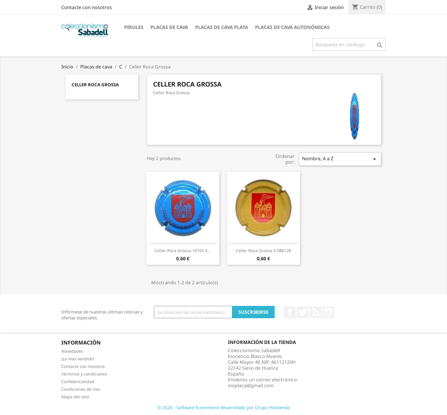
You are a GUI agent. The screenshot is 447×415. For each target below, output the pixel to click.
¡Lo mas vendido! (77, 358)
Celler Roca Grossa (95, 84)
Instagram (328, 312)
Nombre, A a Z (340, 159)
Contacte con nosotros (86, 7)
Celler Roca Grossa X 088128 (263, 250)
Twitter (303, 312)
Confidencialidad (77, 381)
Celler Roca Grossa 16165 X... (183, 250)
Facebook (290, 312)
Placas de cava (169, 27)
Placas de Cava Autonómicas (292, 27)
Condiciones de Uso (80, 389)
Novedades (72, 351)
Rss (315, 312)
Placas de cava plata (221, 27)
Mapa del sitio (75, 396)
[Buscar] (349, 44)
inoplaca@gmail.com (251, 385)
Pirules (133, 27)
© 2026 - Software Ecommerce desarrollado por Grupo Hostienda (223, 407)
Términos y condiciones (84, 374)
